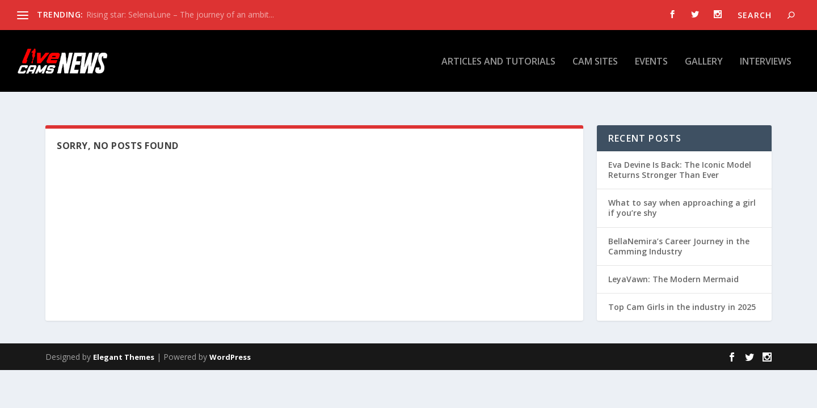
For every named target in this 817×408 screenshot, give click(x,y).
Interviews (765, 61)
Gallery (704, 61)
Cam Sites (595, 61)
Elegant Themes (123, 346)
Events (651, 61)
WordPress (230, 346)
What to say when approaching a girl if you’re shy (682, 196)
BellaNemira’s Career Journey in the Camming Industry (678, 234)
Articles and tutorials (498, 61)
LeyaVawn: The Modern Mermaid (673, 267)
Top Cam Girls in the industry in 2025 (682, 295)
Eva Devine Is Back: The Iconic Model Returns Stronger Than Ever (679, 158)
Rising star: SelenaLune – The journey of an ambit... (180, 14)
